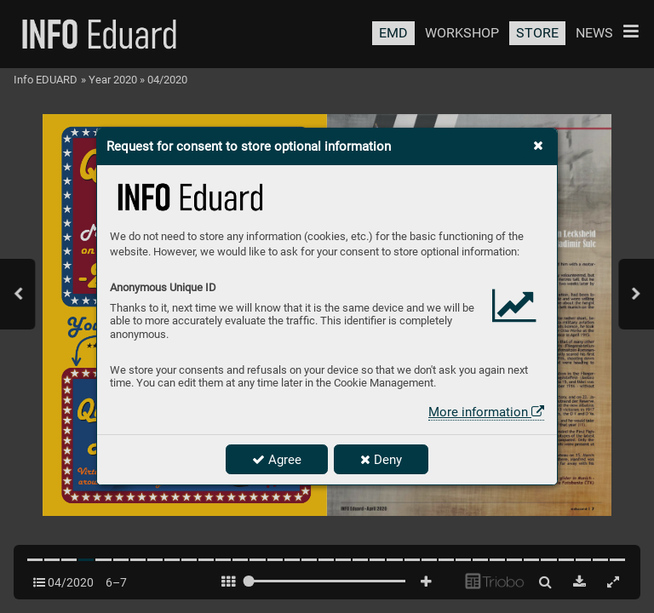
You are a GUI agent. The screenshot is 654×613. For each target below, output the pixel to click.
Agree (276, 459)
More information (486, 412)
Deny (381, 459)
